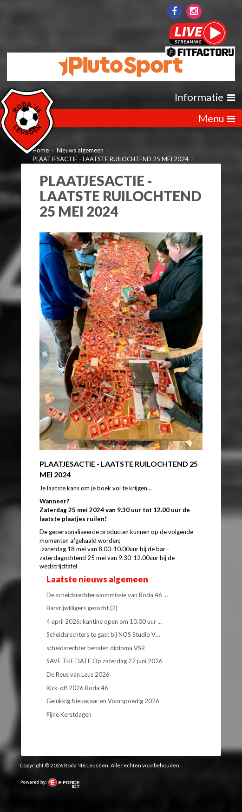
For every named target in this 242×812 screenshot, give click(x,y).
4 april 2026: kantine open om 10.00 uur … (104, 621)
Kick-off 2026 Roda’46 (77, 688)
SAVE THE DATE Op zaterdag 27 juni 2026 (104, 661)
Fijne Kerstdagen (69, 714)
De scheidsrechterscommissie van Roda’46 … (107, 595)
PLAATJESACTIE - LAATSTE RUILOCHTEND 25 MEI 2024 (111, 159)
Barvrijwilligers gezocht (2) (82, 608)
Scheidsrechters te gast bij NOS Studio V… (103, 634)
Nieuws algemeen (80, 150)
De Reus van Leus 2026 (78, 674)
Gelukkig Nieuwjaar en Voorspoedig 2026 (102, 701)
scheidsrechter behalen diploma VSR (95, 648)
